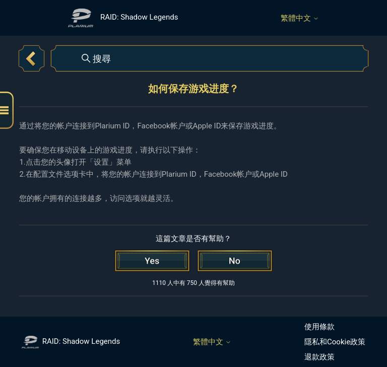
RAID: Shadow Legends (71, 341)
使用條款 (319, 326)
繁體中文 (300, 18)
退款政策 (319, 356)
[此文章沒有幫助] (235, 261)
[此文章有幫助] (152, 261)
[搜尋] (209, 58)
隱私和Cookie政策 (334, 341)
